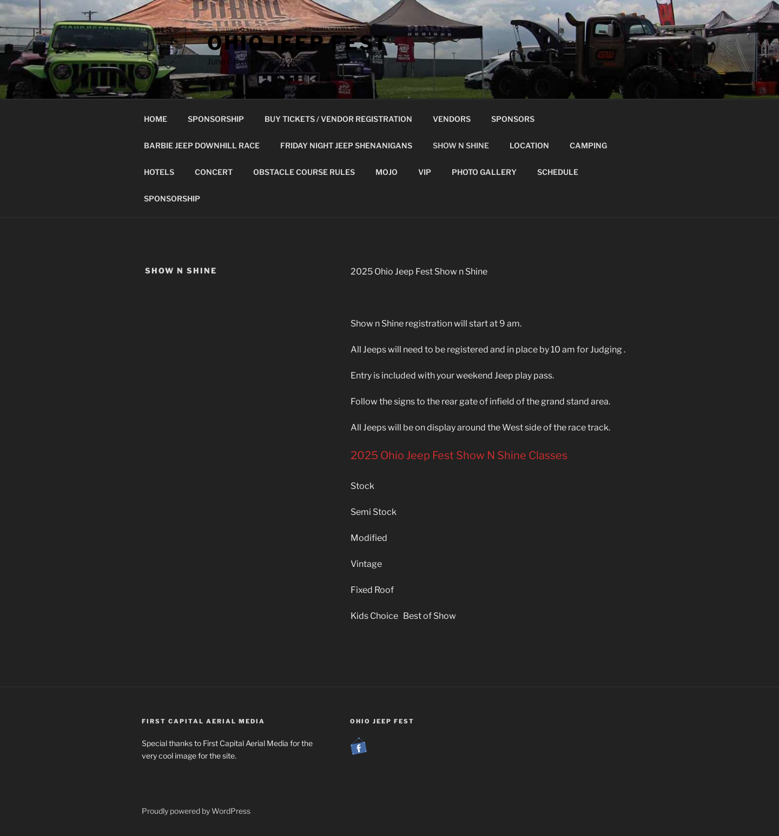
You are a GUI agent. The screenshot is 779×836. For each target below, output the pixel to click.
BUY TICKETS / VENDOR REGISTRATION (338, 118)
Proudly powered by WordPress (196, 810)
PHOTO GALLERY (484, 172)
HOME (155, 118)
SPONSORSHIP (216, 118)
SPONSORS (512, 118)
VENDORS (452, 118)
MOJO (386, 172)
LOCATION (529, 145)
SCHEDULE (557, 172)
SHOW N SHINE (461, 145)
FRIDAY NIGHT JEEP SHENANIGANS (346, 145)
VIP (424, 172)
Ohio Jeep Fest (297, 43)
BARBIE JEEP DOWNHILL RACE (202, 145)
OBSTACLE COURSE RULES (304, 172)
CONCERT (214, 172)
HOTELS (159, 172)
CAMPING (588, 145)
